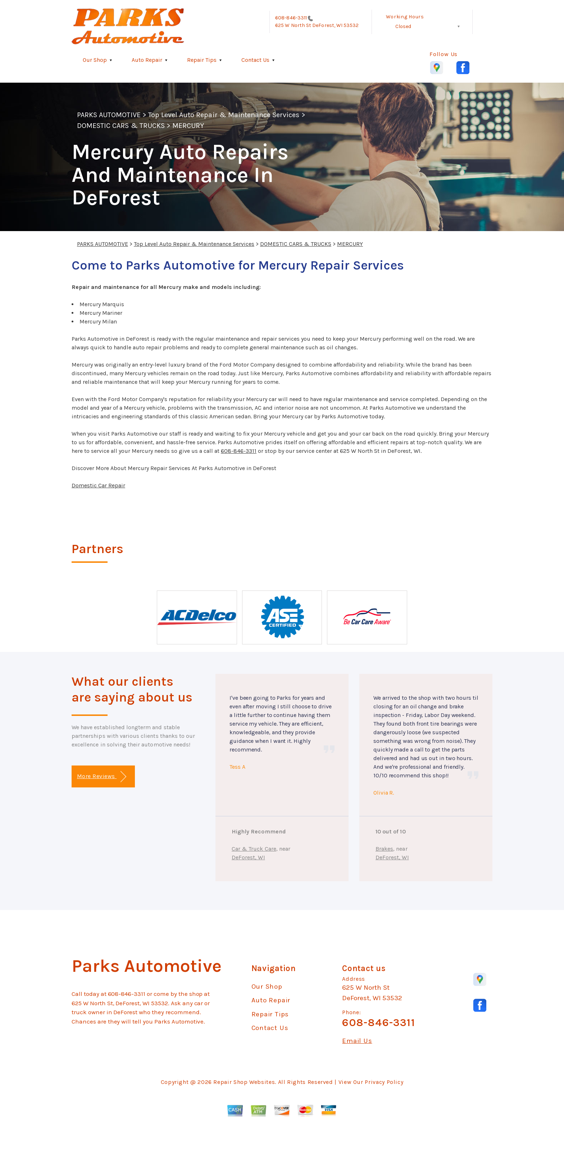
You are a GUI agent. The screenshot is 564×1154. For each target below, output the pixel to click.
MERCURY (188, 125)
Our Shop (95, 59)
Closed (403, 26)
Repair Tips (202, 59)
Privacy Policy (384, 1082)
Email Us (357, 1041)
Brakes (384, 848)
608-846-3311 (291, 18)
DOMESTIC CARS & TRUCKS (121, 125)
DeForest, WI (248, 857)
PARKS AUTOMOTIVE (109, 115)
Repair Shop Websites (244, 1082)
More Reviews (101, 777)
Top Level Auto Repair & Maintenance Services (224, 115)
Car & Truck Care (254, 848)
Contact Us (255, 59)
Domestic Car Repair (98, 485)
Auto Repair (147, 59)
